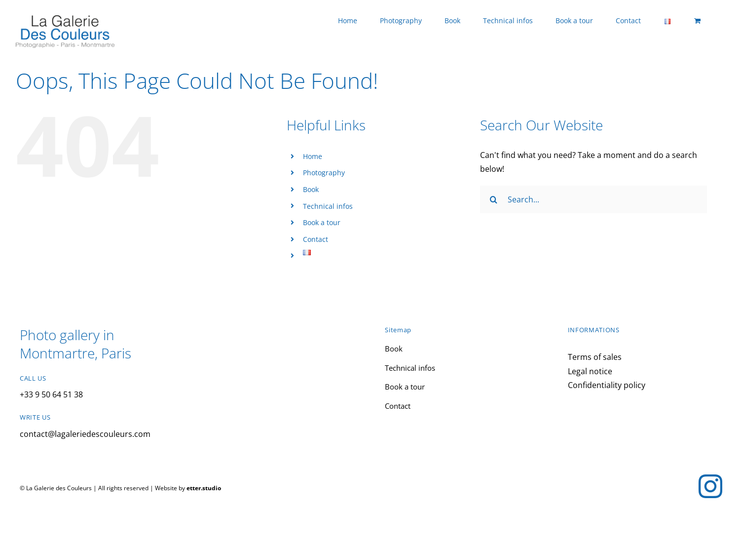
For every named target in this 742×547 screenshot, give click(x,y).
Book (311, 189)
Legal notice (590, 371)
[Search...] (593, 199)
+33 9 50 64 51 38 (51, 394)
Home (312, 156)
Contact (315, 239)
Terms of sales (595, 357)
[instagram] (710, 486)
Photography (324, 172)
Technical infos (328, 206)
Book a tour (321, 222)
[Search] (494, 199)
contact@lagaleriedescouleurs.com (85, 434)
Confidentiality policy (606, 385)
